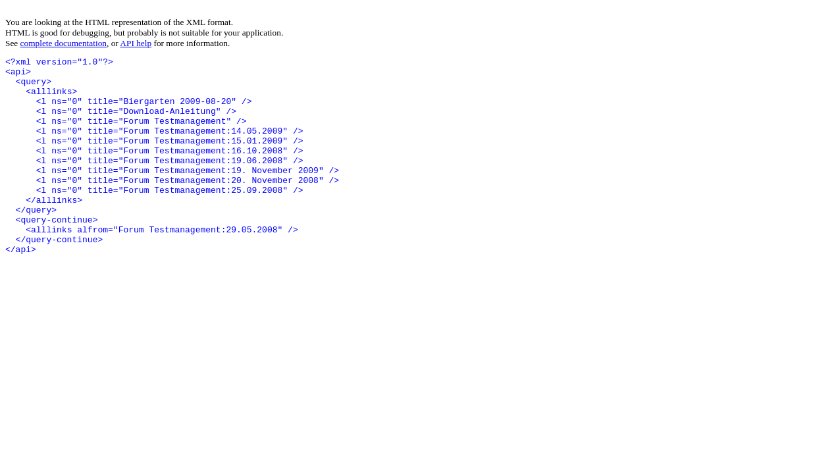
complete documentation (63, 43)
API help (135, 43)
